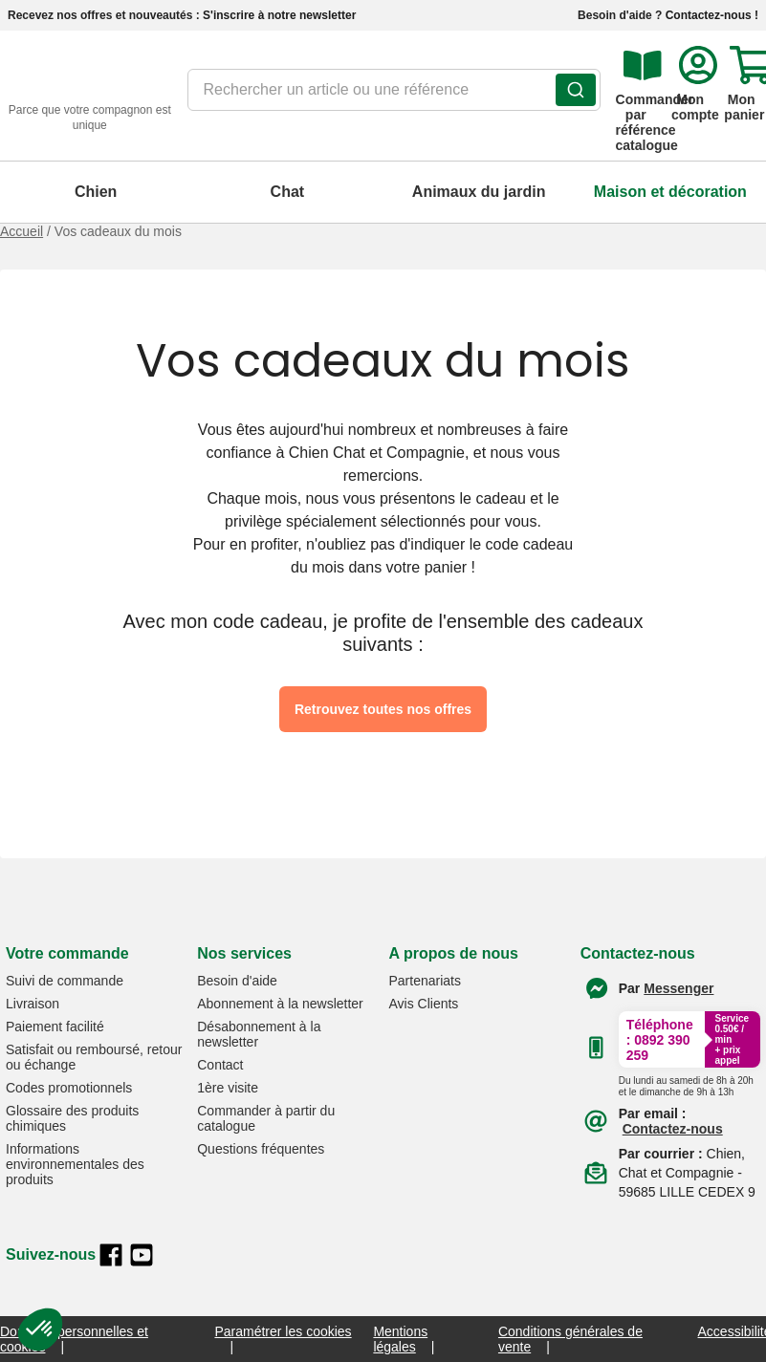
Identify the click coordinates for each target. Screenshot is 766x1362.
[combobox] (394, 95)
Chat (288, 192)
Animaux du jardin (479, 192)
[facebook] (111, 1255)
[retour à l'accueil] (90, 95)
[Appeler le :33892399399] (686, 1083)
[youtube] (141, 1255)
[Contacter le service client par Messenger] (678, 988)
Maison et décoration (670, 192)
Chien (96, 192)
